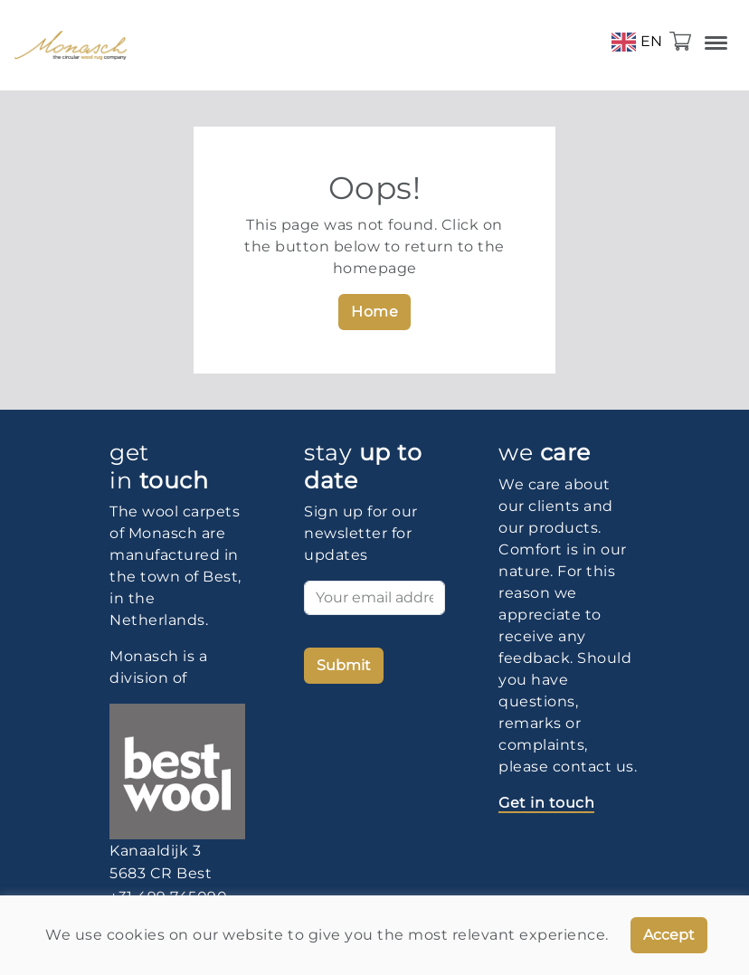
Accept (669, 934)
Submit (344, 665)
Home (374, 311)
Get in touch (546, 802)
